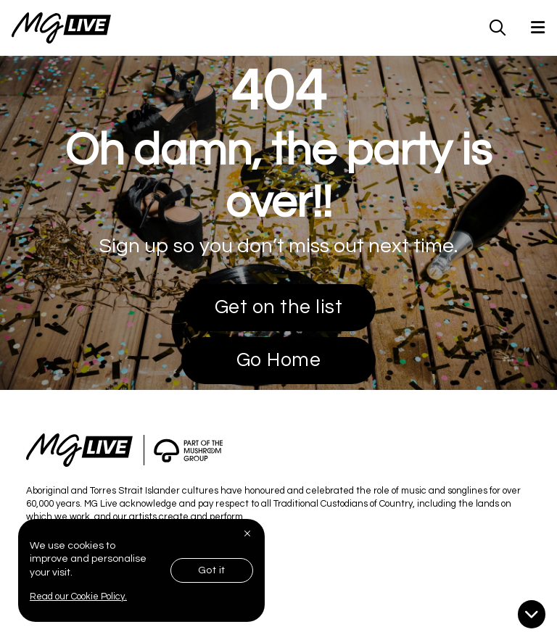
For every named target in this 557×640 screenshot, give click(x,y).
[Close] (248, 533)
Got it (212, 570)
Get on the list (279, 307)
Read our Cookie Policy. (78, 596)
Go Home (278, 360)
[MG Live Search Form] (498, 27)
